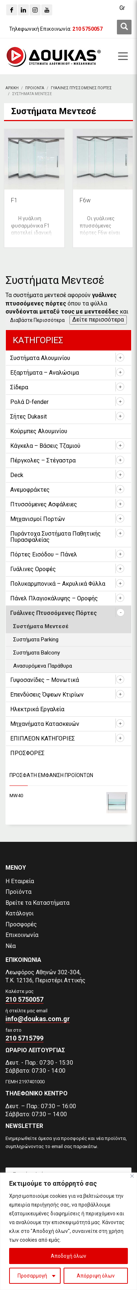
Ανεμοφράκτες (30, 489)
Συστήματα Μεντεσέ (41, 626)
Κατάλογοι (19, 913)
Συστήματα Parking (35, 639)
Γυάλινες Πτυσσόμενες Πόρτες (53, 613)
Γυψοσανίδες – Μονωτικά (44, 679)
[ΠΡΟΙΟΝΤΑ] (34, 88)
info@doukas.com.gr (37, 1019)
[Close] (132, 1176)
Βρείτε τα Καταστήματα (37, 902)
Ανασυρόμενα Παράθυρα (42, 666)
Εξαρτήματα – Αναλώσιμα (44, 372)
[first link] (124, 27)
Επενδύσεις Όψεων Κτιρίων (47, 694)
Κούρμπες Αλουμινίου (38, 431)
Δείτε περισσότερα (98, 319)
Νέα (10, 945)
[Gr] (122, 8)
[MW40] (68, 796)
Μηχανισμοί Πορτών (37, 518)
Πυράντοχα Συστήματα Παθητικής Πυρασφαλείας (55, 536)
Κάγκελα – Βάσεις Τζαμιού (45, 445)
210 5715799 (24, 1038)
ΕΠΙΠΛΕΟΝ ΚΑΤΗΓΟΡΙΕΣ (42, 738)
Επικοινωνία (21, 934)
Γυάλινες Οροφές (33, 569)
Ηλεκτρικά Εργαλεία (37, 709)
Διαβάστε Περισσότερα (37, 320)
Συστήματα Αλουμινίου (40, 358)
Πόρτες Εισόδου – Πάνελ (43, 554)
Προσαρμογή (32, 1276)
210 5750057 (24, 999)
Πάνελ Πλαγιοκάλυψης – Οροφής (54, 598)
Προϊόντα (18, 891)
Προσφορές (21, 924)
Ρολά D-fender (29, 401)
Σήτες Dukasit (28, 416)
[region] (68, 1231)
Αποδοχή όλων (68, 1256)
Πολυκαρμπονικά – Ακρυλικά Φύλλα (57, 583)
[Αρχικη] (12, 88)
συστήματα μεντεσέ (39, 295)
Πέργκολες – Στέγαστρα (43, 460)
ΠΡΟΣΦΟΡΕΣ (27, 753)
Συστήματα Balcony (36, 652)
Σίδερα (19, 387)
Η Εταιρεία (19, 881)
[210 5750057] (87, 29)
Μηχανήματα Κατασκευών (44, 723)
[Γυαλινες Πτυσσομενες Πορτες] (81, 88)
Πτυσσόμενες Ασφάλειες (43, 504)
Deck (16, 475)
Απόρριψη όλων (96, 1276)
